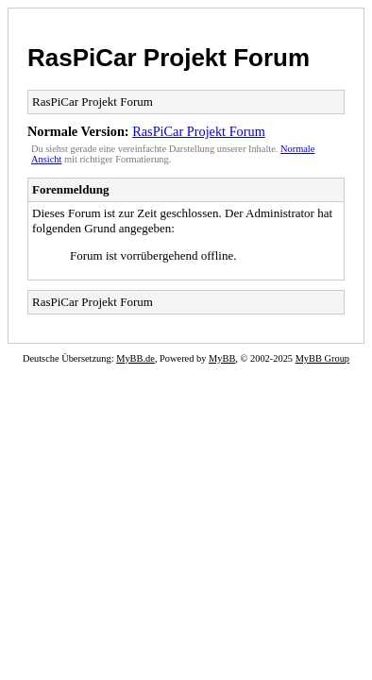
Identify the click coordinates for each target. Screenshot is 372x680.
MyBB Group (322, 358)
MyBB (222, 358)
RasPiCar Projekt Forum (168, 57)
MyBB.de (135, 358)
